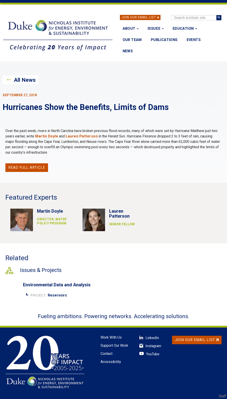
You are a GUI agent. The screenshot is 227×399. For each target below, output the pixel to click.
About (131, 28)
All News (25, 80)
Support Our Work (114, 345)
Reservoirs (57, 295)
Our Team (132, 40)
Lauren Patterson (82, 136)
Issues (156, 28)
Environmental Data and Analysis (57, 284)
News (128, 51)
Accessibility (111, 362)
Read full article (26, 167)
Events (194, 40)
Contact (106, 353)
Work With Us (111, 337)
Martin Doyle (46, 136)
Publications (164, 40)
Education (185, 28)
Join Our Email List (139, 17)
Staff (222, 396)
